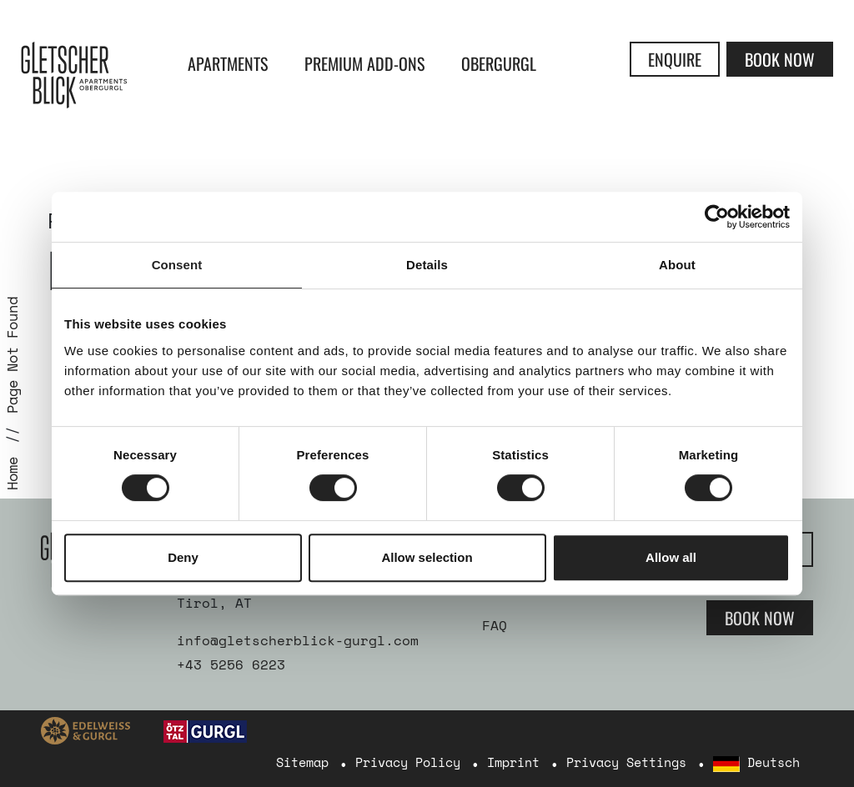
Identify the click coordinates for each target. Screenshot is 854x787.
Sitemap (302, 762)
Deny (183, 557)
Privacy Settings (626, 762)
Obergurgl (498, 63)
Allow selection (426, 557)
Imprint (513, 762)
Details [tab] (427, 265)
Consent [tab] (177, 265)
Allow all (671, 557)
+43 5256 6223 (231, 664)
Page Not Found (12, 355)
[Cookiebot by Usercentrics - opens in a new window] (717, 216)
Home (12, 473)
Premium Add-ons (364, 63)
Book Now (780, 59)
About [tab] (677, 265)
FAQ (494, 625)
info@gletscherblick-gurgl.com (298, 640)
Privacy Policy (407, 762)
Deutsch (756, 762)
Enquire (674, 59)
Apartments (228, 63)
